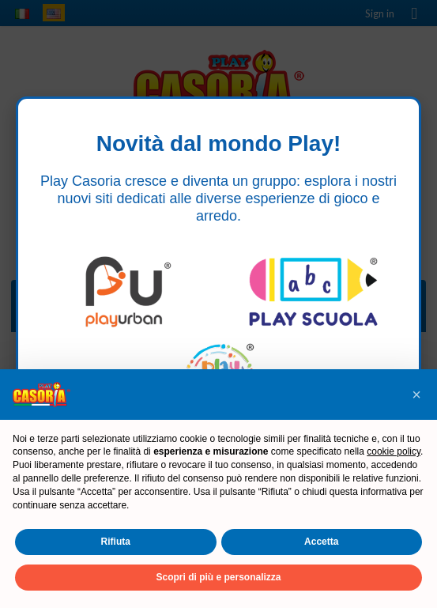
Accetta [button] (321, 541)
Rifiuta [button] (115, 541)
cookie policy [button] (393, 451)
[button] (416, 394)
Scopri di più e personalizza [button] (218, 577)
